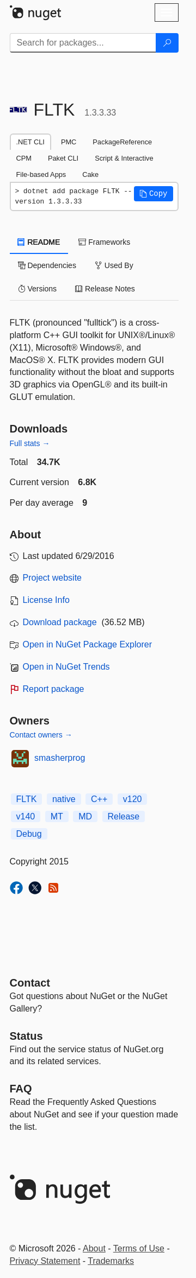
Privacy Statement (45, 1261)
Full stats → (30, 443)
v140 (25, 816)
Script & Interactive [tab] (124, 158)
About (94, 1248)
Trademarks (111, 1261)
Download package (60, 622)
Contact (30, 983)
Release (124, 816)
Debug (29, 833)
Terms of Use (138, 1248)
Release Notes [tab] (105, 288)
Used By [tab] (114, 265)
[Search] (167, 43)
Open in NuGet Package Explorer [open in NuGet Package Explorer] (87, 644)
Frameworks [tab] (104, 242)
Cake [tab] (90, 174)
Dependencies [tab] (47, 265)
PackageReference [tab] (122, 142)
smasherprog (59, 757)
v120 (132, 799)
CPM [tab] (24, 158)
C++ (99, 799)
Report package (53, 689)
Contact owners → (41, 734)
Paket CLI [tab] (63, 158)
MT (57, 816)
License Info (46, 600)
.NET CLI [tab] (30, 142)
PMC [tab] (68, 142)
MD (85, 816)
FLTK (26, 799)
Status (26, 1036)
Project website (52, 577)
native (64, 799)
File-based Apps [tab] (41, 174)
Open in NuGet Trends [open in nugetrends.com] (66, 666)
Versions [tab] (37, 288)
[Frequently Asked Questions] (21, 1089)
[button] (153, 193)
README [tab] (39, 242)
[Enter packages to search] (83, 43)
